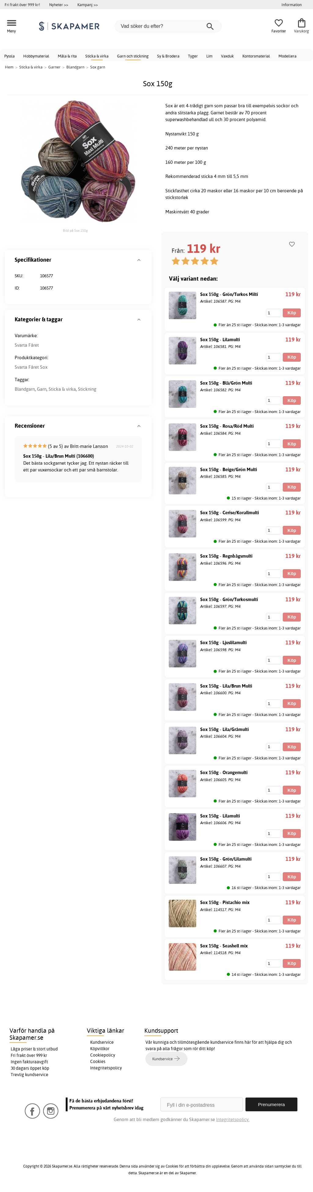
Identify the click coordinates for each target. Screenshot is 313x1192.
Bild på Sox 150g (75, 230)
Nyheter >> (58, 4)
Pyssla (9, 56)
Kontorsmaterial (256, 56)
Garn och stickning (133, 56)
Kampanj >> (87, 4)
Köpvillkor (99, 1048)
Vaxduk (227, 56)
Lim (209, 56)
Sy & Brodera (168, 56)
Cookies (97, 1061)
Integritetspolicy (106, 1068)
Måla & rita (67, 56)
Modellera (287, 56)
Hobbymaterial (36, 56)
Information (292, 4)
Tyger (193, 56)
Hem (9, 67)
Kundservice (102, 1042)
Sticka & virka (97, 56)
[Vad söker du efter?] (168, 26)
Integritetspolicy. (232, 1119)
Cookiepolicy (102, 1055)
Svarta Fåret (27, 345)
